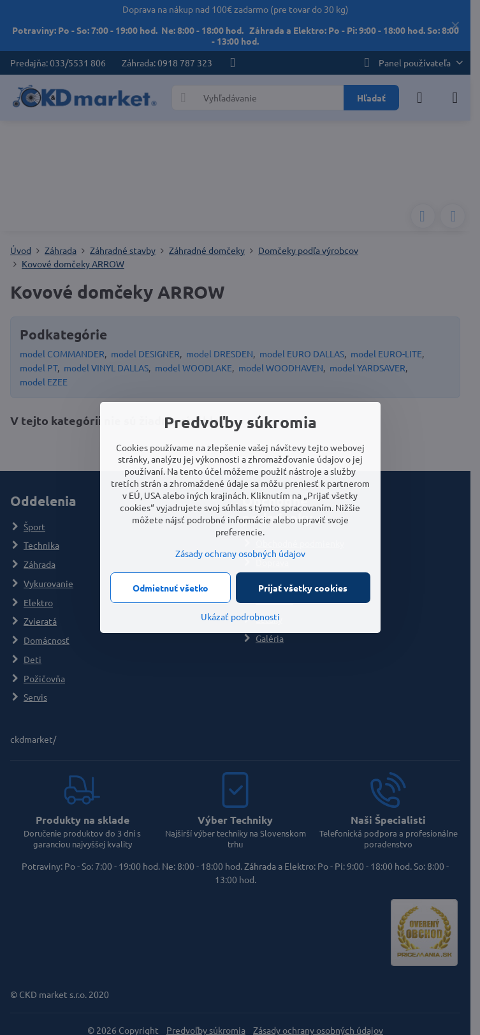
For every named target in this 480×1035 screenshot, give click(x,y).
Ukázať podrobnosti (240, 616)
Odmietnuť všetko (170, 587)
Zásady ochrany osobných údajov (240, 553)
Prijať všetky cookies (302, 587)
